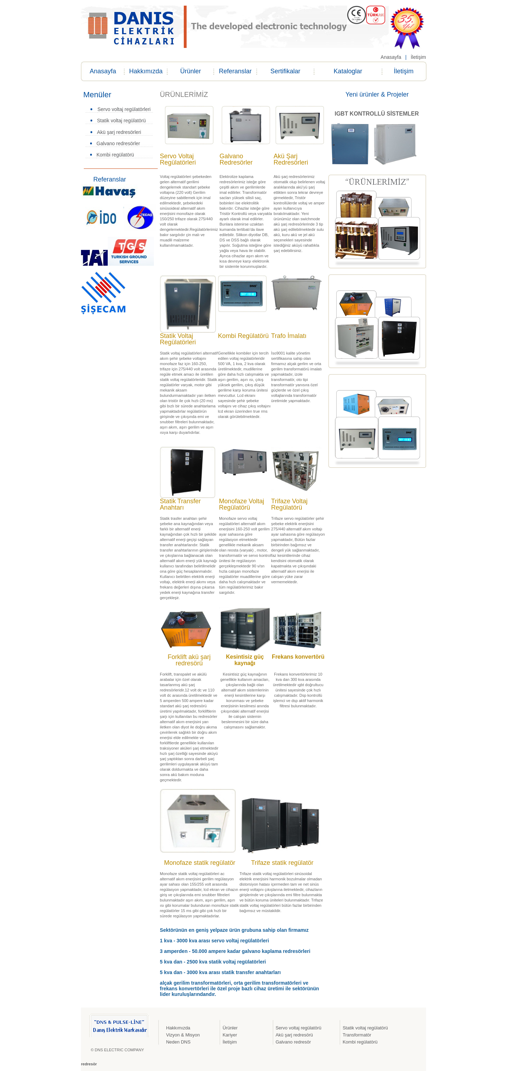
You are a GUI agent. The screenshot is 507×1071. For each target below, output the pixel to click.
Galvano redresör (293, 1042)
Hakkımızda (146, 71)
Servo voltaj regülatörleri (124, 109)
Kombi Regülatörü (243, 335)
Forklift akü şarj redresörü (189, 660)
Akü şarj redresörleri (119, 132)
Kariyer (230, 1035)
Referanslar (235, 71)
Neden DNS (178, 1042)
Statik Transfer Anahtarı (180, 504)
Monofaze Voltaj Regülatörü (241, 504)
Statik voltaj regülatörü (121, 120)
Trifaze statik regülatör (282, 862)
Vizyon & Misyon (183, 1035)
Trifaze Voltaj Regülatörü (289, 504)
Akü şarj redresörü (294, 1035)
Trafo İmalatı (288, 335)
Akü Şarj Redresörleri (291, 159)
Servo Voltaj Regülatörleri (178, 159)
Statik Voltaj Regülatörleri (178, 339)
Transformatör (357, 1035)
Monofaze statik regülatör (199, 862)
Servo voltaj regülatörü (298, 1027)
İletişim (417, 57)
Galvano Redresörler (235, 159)
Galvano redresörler (118, 143)
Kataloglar (348, 71)
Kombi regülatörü (115, 155)
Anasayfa (391, 57)
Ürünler (190, 71)
